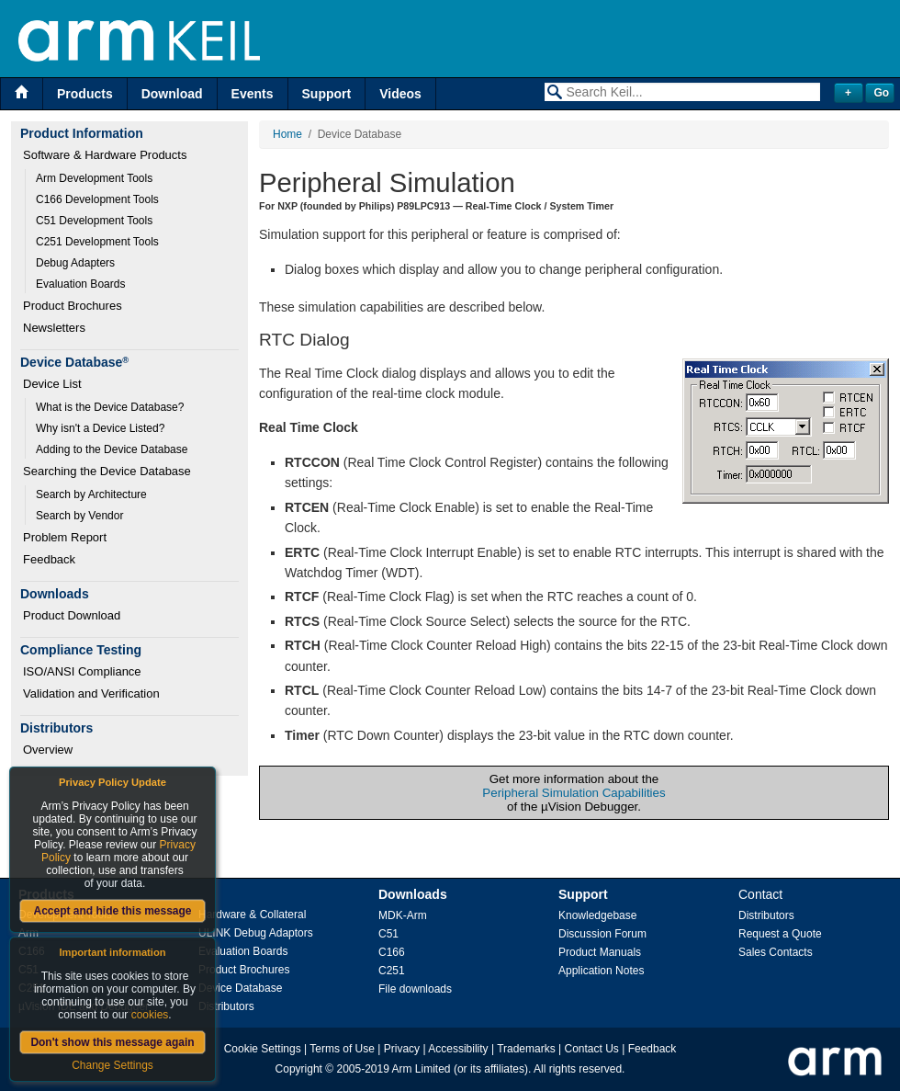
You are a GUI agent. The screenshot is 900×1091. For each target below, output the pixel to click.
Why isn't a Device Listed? (100, 428)
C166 (391, 952)
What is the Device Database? (110, 407)
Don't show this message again (112, 1042)
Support (327, 93)
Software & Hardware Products (104, 155)
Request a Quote (780, 933)
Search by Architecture (91, 494)
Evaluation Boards (80, 284)
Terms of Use (342, 1048)
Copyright (299, 1069)
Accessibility (458, 1048)
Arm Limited (421, 1069)
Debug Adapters (75, 262)
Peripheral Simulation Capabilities (573, 793)
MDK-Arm (402, 915)
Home (287, 134)
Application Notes (601, 970)
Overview (48, 749)
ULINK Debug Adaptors (255, 932)
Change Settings (112, 1065)
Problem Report (65, 537)
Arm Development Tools (94, 178)
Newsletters (54, 328)
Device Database (240, 988)
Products (85, 93)
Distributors (226, 1006)
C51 (388, 933)
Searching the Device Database (107, 471)
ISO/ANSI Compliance (82, 671)
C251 (391, 970)
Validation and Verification (91, 693)
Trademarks (526, 1048)
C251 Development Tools (97, 241)
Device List (52, 384)
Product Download (71, 615)
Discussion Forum (602, 933)
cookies (150, 1014)
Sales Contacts (775, 952)
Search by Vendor (79, 515)
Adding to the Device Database (111, 449)
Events (252, 93)
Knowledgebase (597, 915)
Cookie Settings (262, 1048)
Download (172, 93)
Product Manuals (599, 952)
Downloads (412, 894)
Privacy (402, 1048)
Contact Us (592, 1048)
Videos (400, 93)
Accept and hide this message (112, 910)
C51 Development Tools (94, 220)
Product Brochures (72, 306)
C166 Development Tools (97, 199)
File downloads (415, 989)
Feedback (49, 559)
